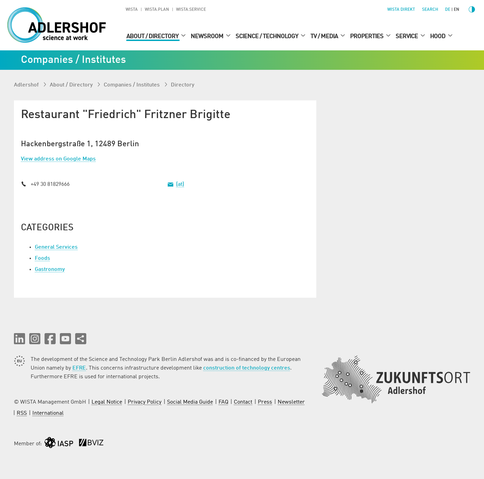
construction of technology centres (246, 368)
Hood (438, 36)
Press (265, 402)
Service (407, 36)
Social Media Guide (190, 402)
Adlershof (27, 85)
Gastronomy (50, 269)
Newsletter (291, 402)
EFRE (79, 368)
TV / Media (324, 36)
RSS (22, 413)
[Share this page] (80, 338)
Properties (367, 36)
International (48, 413)
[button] (19, 338)
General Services (56, 247)
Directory (182, 85)
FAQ (223, 402)
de (447, 10)
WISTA (132, 10)
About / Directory (153, 36)
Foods (42, 258)
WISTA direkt (401, 10)
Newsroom (207, 36)
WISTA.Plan (157, 10)
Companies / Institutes (132, 85)
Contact (243, 402)
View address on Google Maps (58, 159)
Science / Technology (267, 36)
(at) (180, 184)
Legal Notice (107, 402)
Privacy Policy (144, 402)
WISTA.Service (191, 10)
